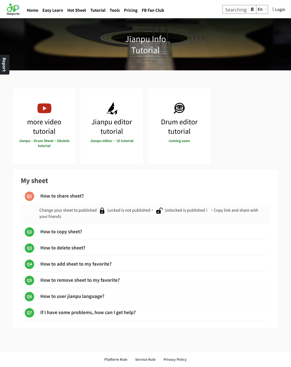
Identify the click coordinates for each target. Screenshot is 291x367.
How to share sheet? (54, 196)
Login (279, 9)
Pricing (131, 10)
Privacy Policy (175, 359)
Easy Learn (52, 10)
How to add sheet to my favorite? (68, 264)
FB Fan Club (153, 10)
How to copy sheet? (53, 232)
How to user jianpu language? (64, 296)
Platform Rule (115, 359)
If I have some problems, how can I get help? (80, 312)
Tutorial (98, 10)
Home (32, 10)
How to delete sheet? (55, 248)
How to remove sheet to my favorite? (72, 280)
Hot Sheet (76, 10)
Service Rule (145, 359)
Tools (115, 10)
